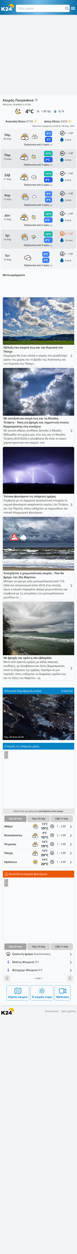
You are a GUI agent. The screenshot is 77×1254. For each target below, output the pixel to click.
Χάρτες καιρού (18, 1231)
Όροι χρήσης (68, 1249)
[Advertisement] (38, 55)
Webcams (62, 1231)
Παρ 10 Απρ (38, 1056)
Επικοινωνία (51, 1249)
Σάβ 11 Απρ (61, 1056)
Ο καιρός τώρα (42, 1231)
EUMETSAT (67, 929)
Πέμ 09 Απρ (15, 1056)
